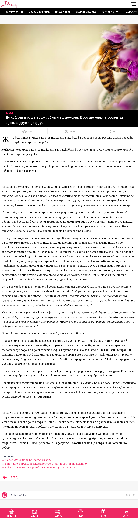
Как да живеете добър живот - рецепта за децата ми (40, 467)
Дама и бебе (62, 11)
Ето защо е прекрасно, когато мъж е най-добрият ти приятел (46, 463)
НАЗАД (10, 477)
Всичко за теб (14, 11)
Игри (103, 512)
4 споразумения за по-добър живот (28, 459)
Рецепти (11, 512)
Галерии (34, 512)
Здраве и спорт (111, 11)
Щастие (9, 113)
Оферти (126, 512)
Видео (80, 512)
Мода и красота (86, 11)
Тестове (57, 512)
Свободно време (39, 11)
